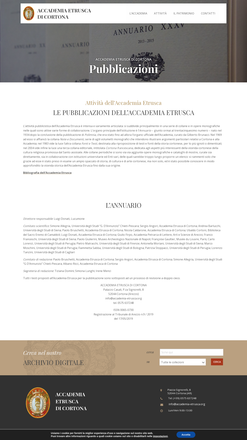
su (176, 362)
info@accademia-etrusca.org (187, 404)
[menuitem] (138, 13)
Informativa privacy (114, 435)
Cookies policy (137, 435)
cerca (185, 352)
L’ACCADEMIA (138, 13)
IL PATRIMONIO (183, 13)
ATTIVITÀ (160, 13)
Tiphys (219, 435)
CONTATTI (208, 13)
